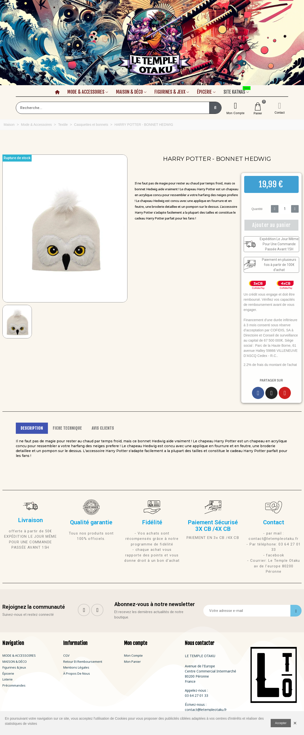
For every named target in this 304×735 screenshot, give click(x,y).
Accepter (280, 723)
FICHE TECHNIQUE (67, 428)
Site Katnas (237, 91)
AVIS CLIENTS (103, 428)
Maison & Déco (129, 92)
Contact (280, 112)
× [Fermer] (295, 723)
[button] (6, 228)
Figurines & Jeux (169, 92)
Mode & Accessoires (85, 92)
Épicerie (204, 92)
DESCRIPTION (32, 428)
